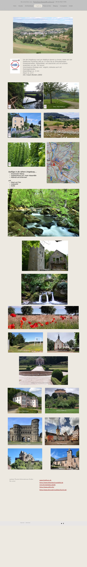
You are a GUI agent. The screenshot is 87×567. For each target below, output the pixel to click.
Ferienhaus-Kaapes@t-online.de (43, 1)
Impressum (22, 522)
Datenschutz (28, 522)
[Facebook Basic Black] (63, 523)
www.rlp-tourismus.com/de (47, 485)
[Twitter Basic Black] (61, 523)
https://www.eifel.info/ (46, 487)
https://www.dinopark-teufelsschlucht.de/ (53, 489)
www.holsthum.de (45, 480)
